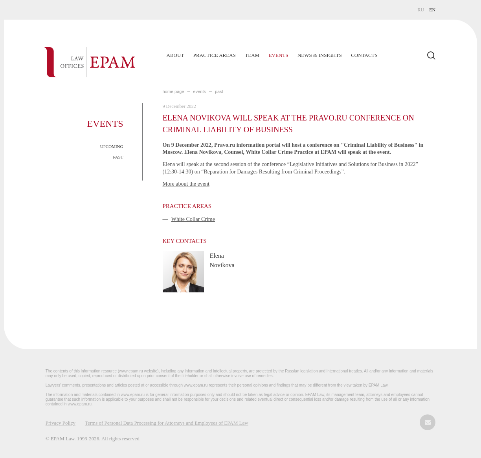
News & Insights (319, 55)
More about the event (186, 184)
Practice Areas (214, 55)
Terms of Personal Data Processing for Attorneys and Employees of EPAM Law (166, 423)
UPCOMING (111, 146)
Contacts (364, 55)
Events (278, 55)
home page (173, 91)
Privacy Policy (60, 423)
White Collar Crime (193, 219)
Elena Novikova (222, 260)
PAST (118, 157)
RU (421, 10)
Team (252, 55)
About (175, 55)
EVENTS (199, 91)
